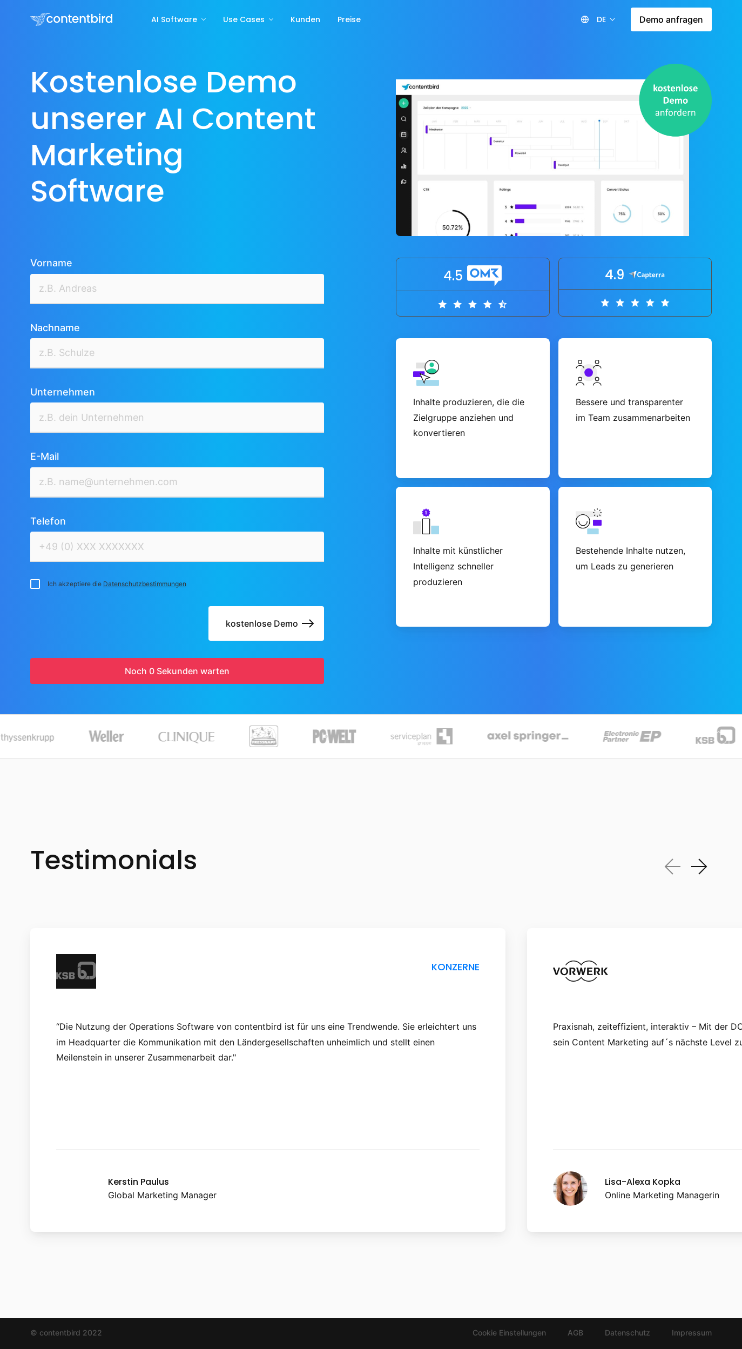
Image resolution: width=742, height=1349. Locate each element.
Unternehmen (62, 392)
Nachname (55, 327)
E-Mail (44, 456)
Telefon (48, 521)
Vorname (51, 263)
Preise (349, 19)
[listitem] (267, 1080)
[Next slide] (699, 867)
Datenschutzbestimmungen (144, 584)
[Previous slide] (673, 867)
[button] (605, 19)
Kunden (305, 19)
